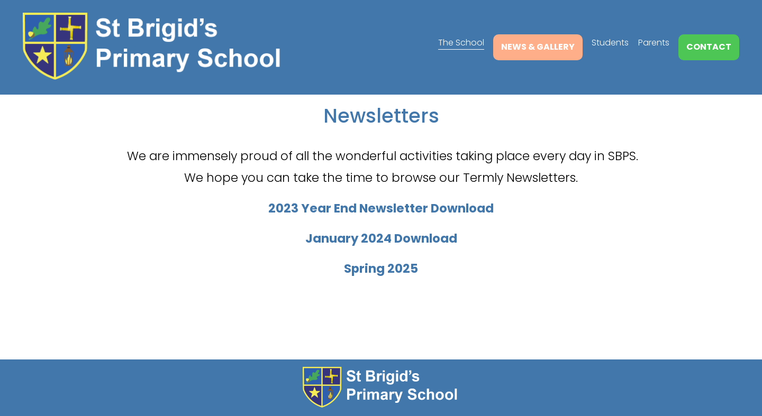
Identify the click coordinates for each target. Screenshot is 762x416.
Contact (708, 47)
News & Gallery (538, 47)
